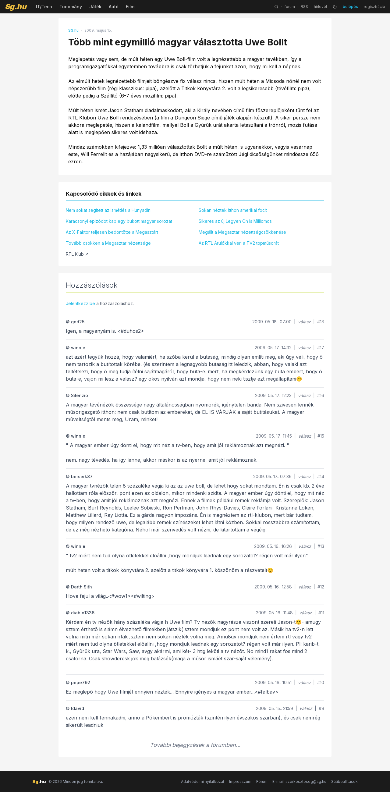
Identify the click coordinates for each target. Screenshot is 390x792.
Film (130, 6)
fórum (289, 6)
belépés (350, 6)
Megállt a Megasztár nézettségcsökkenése (242, 232)
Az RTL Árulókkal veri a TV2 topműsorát (239, 243)
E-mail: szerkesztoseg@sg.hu (299, 781)
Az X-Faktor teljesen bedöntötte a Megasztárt (112, 232)
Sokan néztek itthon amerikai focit (233, 210)
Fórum (262, 781)
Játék (95, 6)
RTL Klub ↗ (77, 254)
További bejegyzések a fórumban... (195, 745)
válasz (304, 321)
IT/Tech (44, 6)
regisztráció (374, 6)
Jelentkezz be (80, 303)
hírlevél (320, 6)
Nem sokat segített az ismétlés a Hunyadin (108, 210)
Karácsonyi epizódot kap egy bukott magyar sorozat (119, 221)
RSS (304, 6)
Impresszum (240, 781)
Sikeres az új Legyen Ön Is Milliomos (235, 221)
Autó (114, 6)
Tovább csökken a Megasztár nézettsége (108, 243)
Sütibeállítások (344, 781)
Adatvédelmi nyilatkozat (202, 781)
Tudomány (70, 6)
